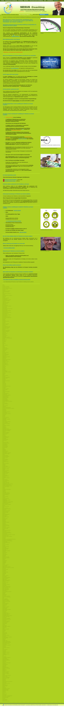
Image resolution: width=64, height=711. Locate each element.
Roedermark (4, 594)
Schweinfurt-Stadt (5, 621)
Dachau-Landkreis (5, 352)
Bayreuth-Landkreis (5, 323)
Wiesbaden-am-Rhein (6, 688)
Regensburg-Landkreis (6, 580)
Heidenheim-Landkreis (6, 430)
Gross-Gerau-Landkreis (6, 421)
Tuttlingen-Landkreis (5, 653)
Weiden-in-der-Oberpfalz (6, 675)
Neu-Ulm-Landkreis (5, 544)
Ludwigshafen (4, 500)
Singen (3, 628)
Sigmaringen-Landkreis (6, 626)
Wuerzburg (4, 694)
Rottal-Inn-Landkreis (5, 600)
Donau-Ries (4, 363)
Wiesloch (4, 691)
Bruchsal (3, 340)
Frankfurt (3, 387)
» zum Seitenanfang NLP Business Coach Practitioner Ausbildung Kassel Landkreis (18, 281)
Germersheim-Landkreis (6, 413)
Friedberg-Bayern (5, 396)
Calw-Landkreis (5, 345)
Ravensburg (4, 576)
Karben (3, 454)
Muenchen (4, 526)
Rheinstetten (4, 590)
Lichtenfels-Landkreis (6, 492)
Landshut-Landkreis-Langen (7, 485)
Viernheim (4, 661)
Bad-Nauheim (4, 314)
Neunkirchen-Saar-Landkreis (7, 536)
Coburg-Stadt (4, 347)
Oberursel (4, 553)
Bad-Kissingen (4, 309)
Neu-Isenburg (4, 533)
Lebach (3, 487)
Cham (3, 346)
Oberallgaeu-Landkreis (6, 550)
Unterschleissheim (5, 659)
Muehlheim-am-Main (5, 525)
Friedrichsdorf (4, 398)
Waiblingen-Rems (5, 667)
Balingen (3, 319)
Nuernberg (4, 547)
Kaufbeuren (4, 460)
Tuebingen (4, 651)
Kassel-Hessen (5, 459)
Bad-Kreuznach (5, 311)
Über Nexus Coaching (6, 14)
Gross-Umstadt (5, 422)
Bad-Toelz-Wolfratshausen (6, 317)
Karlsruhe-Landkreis (5, 456)
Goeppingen (4, 418)
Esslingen (4, 379)
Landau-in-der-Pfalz (5, 482)
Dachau (3, 351)
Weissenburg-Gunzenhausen (7, 681)
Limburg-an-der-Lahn (6, 493)
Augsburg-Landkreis (5, 302)
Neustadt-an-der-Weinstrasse (7, 540)
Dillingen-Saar (4, 360)
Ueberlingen (4, 654)
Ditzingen (4, 362)
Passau (3, 564)
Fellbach (3, 382)
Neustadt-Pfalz (4, 541)
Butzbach (4, 343)
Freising (3, 392)
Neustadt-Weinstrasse (6, 542)
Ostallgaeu (4, 562)
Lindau (3, 495)
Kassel (3, 458)
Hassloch (4, 426)
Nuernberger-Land (5, 548)
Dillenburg (4, 358)
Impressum (29, 11)
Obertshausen (4, 552)
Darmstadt (4, 353)
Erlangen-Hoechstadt (6, 377)
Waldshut (4, 670)
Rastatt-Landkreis (5, 575)
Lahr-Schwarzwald (5, 480)
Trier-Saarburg (4, 649)
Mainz (3, 507)
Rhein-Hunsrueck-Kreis (6, 587)
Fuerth (3, 402)
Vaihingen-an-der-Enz (6, 660)
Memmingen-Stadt (5, 516)
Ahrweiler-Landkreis (5, 286)
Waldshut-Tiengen (5, 672)
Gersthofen (4, 414)
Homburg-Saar (4, 445)
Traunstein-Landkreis (6, 647)
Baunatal (3, 322)
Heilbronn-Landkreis (5, 432)
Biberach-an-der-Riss (6, 330)
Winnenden (4, 692)
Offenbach (4, 556)
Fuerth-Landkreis (5, 403)
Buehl (3, 342)
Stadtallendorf (4, 633)
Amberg (3, 294)
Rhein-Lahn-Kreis (5, 588)
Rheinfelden (4, 585)
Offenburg (4, 558)
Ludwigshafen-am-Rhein (6, 502)
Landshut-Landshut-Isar (6, 484)
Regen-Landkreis (5, 578)
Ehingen (3, 367)
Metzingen (4, 519)
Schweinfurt (4, 620)
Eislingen (4, 369)
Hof (3, 441)
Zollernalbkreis (4, 699)
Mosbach (4, 523)
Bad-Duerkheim (5, 305)
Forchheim (4, 385)
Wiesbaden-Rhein (5, 689)
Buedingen (4, 341)
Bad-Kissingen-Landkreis (6, 310)
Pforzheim (4, 568)
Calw (3, 344)
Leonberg (4, 490)
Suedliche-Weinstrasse (6, 641)
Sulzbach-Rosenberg (6, 643)
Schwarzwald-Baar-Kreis (6, 619)
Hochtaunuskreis (5, 439)
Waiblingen (4, 666)
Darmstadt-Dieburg (5, 354)
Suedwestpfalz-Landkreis (6, 642)
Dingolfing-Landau (5, 361)
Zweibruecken (4, 700)
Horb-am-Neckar (5, 446)
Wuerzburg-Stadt (5, 697)
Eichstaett (4, 368)
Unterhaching (4, 658)
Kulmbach (4, 476)
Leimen (3, 488)
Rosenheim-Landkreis (6, 596)
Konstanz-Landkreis (5, 472)
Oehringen (4, 555)
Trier (3, 648)
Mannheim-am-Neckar (6, 510)
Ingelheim (4, 449)
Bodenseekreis (4, 335)
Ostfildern (4, 563)
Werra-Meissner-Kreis (6, 683)
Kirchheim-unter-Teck (6, 467)
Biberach (3, 329)
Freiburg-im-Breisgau (6, 391)
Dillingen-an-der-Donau (6, 359)
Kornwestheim (4, 475)
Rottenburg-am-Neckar (6, 601)
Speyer (3, 631)
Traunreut (4, 645)
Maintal (3, 505)
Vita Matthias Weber (14, 14)
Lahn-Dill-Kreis (4, 479)
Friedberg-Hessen (5, 397)
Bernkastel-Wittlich (5, 328)
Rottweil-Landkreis (5, 603)
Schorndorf (4, 611)
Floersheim (4, 384)
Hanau (3, 424)
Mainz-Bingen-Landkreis (6, 508)
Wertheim (4, 684)
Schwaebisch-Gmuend (6, 613)
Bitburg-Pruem (4, 333)
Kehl (3, 462)
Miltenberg (4, 521)
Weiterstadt (4, 682)
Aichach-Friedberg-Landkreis (7, 288)
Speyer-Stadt (4, 632)
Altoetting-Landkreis (5, 291)
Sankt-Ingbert (4, 608)
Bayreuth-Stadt (4, 324)
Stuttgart (3, 639)
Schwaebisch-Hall (5, 614)
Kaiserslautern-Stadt (5, 453)
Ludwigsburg (4, 499)
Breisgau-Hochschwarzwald (7, 338)
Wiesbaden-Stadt (5, 690)
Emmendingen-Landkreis (6, 371)
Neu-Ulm (3, 543)
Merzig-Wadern (5, 518)
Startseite (5, 17)
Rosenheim (4, 595)
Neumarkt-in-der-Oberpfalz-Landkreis (8, 534)
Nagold (3, 529)
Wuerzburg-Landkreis (6, 696)
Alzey (3, 292)
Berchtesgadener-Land (6, 326)
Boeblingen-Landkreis (6, 337)
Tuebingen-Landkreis (6, 652)
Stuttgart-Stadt (4, 640)
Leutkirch (4, 491)
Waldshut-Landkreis (5, 671)
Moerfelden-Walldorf (5, 522)
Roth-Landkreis (5, 598)
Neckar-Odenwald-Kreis (6, 530)
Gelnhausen (4, 410)
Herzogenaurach (5, 437)
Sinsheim (4, 629)
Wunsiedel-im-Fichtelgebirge (7, 695)
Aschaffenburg (4, 298)
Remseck (4, 581)
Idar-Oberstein (4, 447)
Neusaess (4, 537)
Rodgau (3, 593)
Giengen (3, 415)
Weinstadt (4, 680)
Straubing (4, 636)
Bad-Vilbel (4, 318)
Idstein (3, 448)
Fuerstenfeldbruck (5, 400)
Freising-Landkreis (5, 393)
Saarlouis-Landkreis (5, 606)
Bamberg (4, 320)
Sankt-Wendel (4, 610)
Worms (3, 693)
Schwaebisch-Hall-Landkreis (7, 615)
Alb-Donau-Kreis (5, 289)
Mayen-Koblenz (5, 515)
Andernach (4, 296)
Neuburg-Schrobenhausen (6, 532)
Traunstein (4, 646)
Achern (3, 285)
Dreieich (3, 365)
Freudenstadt (4, 394)
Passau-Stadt (4, 565)
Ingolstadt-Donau (5, 451)
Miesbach (4, 520)
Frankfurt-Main (4, 389)
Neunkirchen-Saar (5, 535)
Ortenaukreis (4, 560)
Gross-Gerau (4, 420)
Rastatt (3, 574)
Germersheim (4, 412)
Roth (3, 597)
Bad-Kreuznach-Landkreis (6, 312)
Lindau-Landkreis (5, 496)
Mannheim (4, 509)
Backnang (4, 304)
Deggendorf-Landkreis (6, 356)
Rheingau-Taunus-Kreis (6, 586)
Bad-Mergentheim (5, 313)
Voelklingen (4, 663)
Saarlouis (4, 605)
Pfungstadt (4, 570)
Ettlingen (3, 381)
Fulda (3, 404)
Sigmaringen (4, 625)
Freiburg (3, 390)
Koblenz (3, 469)
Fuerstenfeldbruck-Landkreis (7, 401)
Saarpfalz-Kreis (5, 607)
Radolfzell (4, 573)
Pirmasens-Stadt (5, 572)
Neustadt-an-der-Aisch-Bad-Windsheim (9, 539)
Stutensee (4, 638)
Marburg (3, 513)
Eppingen (4, 373)
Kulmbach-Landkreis (5, 477)
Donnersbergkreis (5, 364)
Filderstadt (4, 383)
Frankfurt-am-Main (5, 388)
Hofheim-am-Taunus (5, 443)
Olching (3, 559)
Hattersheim (4, 427)
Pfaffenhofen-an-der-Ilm (6, 566)
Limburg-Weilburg (5, 494)
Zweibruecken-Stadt (5, 701)
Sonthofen (4, 630)
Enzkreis (3, 372)
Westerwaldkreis (5, 685)
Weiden (3, 674)
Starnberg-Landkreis (5, 635)
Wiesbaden (4, 687)
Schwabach (4, 612)
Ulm (3, 655)
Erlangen (3, 376)
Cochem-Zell (4, 349)
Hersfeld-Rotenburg (5, 436)
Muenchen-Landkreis (6, 527)
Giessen (3, 416)
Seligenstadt (4, 623)
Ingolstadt (4, 450)
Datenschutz (37, 11)
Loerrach (3, 497)
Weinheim (4, 679)
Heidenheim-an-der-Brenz (6, 429)
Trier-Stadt (4, 650)
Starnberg (4, 634)
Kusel (3, 478)
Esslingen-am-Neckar (6, 380)
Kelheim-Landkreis (5, 463)
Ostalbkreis (4, 561)
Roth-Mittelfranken (5, 599)
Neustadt (3, 538)
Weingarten (4, 678)
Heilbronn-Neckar (5, 433)
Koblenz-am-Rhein (5, 470)
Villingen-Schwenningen (6, 662)
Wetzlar (3, 686)
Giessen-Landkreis (5, 417)
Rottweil (3, 602)
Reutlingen (4, 583)
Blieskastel (4, 334)
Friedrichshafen (5, 399)
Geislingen (4, 409)
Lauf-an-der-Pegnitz (5, 486)
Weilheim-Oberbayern (6, 677)
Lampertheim (4, 481)
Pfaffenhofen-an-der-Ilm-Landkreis (8, 567)
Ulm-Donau (4, 656)
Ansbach (3, 297)
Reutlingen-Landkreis (6, 584)
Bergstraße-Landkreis (6, 327)
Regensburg (4, 579)
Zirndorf (3, 698)
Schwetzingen (4, 622)
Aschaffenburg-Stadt (5, 300)
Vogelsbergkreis (5, 664)
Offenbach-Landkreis (5, 557)
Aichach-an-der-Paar (5, 287)
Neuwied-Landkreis (5, 546)
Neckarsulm (4, 531)
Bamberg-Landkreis (5, 321)
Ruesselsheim (4, 604)
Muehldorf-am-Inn (5, 524)
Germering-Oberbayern (6, 411)
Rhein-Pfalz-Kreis (5, 589)
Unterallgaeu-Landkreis (6, 657)
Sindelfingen (4, 627)
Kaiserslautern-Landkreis (6, 452)
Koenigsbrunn (4, 471)
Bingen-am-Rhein (5, 331)
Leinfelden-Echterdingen (6, 489)
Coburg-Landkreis (5, 348)
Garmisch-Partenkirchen (6, 407)
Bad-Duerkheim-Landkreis (6, 306)
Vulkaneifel (4, 665)
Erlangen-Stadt (4, 378)
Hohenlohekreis (5, 444)
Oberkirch (4, 551)
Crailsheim (4, 350)
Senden (3, 624)
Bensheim (4, 325)
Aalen (3, 284)
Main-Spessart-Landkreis (6, 504)
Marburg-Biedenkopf (5, 514)
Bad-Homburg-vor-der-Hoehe (7, 308)
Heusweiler (4, 438)
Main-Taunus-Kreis (5, 506)
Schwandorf (4, 617)
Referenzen (42, 14)
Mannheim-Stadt (5, 512)
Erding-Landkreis (5, 375)
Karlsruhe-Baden (5, 455)
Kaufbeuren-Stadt (5, 461)
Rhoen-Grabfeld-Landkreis (6, 591)
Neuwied (3, 545)
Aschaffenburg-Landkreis (6, 299)
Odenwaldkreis (4, 554)
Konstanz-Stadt (5, 473)
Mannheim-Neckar (5, 511)
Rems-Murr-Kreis (5, 582)
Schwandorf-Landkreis (6, 618)
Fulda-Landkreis (5, 405)
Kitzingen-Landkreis (5, 468)
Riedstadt (4, 592)
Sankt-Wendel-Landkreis (6, 609)
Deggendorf (4, 355)
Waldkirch (4, 669)
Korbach (3, 474)
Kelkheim (4, 464)
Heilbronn (4, 431)
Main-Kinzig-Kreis (5, 503)
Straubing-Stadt (5, 637)
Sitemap (44, 11)
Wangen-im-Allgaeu (5, 673)
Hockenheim (4, 440)
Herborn (3, 435)
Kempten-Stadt (4, 466)
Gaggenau (4, 406)
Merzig (3, 517)
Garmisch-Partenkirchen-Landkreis (8, 408)
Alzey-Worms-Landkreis (6, 293)
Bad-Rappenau (5, 315)
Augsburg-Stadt (5, 303)
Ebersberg (4, 366)
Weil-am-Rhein (4, 676)
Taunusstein (4, 644)
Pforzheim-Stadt (5, 569)
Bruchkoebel (4, 339)
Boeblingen (4, 336)
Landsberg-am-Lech (5, 483)
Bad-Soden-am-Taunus (6, 316)
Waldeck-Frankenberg (6, 668)
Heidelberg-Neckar (5, 428)
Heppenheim (4, 434)
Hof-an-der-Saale (5, 442)
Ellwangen (4, 370)
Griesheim (4, 419)
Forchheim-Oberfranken (6, 386)
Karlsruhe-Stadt (5, 457)
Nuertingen (4, 549)
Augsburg (4, 301)
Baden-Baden (4, 307)
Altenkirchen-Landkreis (6, 290)
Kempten (3, 465)
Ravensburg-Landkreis (6, 577)
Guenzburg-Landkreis (6, 423)
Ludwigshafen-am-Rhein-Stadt (7, 501)
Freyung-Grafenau (5, 395)
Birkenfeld (4, 332)
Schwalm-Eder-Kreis (5, 616)
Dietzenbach (4, 357)
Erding (3, 374)
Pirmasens (4, 571)
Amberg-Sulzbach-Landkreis (7, 295)
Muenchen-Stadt (5, 528)
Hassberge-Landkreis (6, 425)
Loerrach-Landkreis (5, 498)
